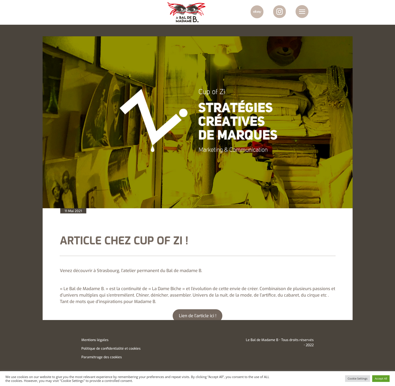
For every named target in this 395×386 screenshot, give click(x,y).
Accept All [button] (381, 378)
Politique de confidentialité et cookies (111, 348)
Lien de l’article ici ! (197, 316)
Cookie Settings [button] (357, 378)
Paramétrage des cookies (101, 357)
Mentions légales (94, 340)
